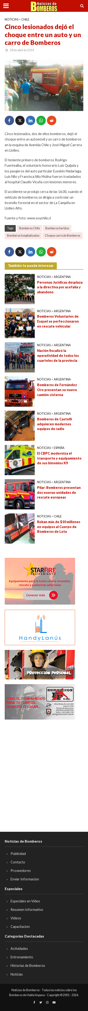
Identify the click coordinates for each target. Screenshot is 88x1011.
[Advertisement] (44, 768)
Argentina (62, 277)
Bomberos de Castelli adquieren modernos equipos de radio (54, 424)
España (59, 448)
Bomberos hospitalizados (23, 235)
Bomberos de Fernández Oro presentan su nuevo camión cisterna (57, 390)
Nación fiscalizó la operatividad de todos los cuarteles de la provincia (58, 355)
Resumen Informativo (27, 910)
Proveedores (21, 871)
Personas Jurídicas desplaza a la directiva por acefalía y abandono (60, 287)
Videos (16, 918)
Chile (25, 19)
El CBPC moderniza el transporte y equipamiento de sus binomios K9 (59, 458)
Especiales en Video (25, 901)
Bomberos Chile (29, 228)
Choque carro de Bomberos (62, 235)
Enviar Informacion (25, 879)
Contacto (18, 862)
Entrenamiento (22, 957)
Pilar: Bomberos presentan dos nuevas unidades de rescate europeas (59, 492)
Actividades (19, 949)
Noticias (11, 19)
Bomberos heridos (57, 228)
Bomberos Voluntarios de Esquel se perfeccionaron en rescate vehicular (58, 321)
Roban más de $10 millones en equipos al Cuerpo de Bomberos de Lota (58, 526)
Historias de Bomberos (28, 966)
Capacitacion (20, 927)
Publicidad (18, 854)
